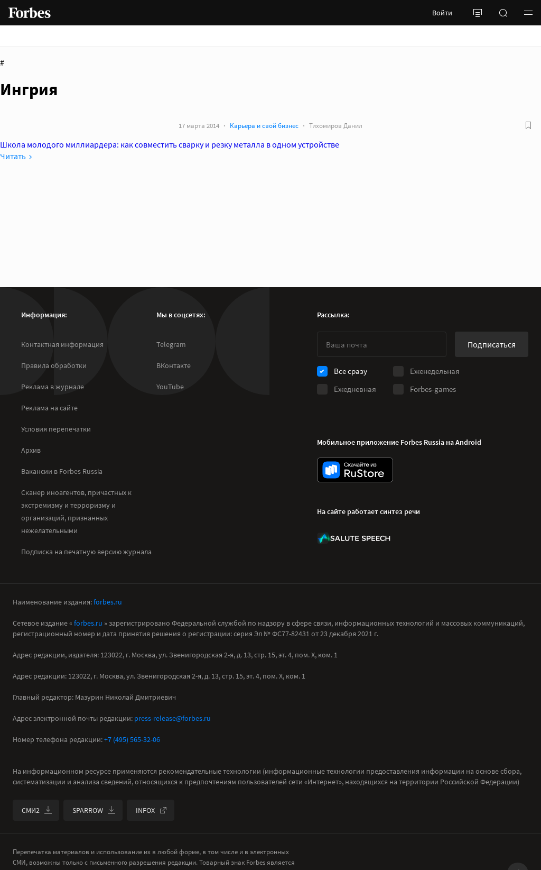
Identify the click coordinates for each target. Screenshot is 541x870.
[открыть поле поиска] (503, 12)
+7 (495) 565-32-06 (132, 739)
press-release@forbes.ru (172, 718)
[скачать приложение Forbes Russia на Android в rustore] (355, 470)
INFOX (151, 810)
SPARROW (94, 810)
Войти (442, 12)
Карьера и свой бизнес (264, 125)
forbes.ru (108, 602)
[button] (528, 12)
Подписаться (492, 344)
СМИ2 (37, 810)
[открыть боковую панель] (477, 12)
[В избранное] (528, 125)
